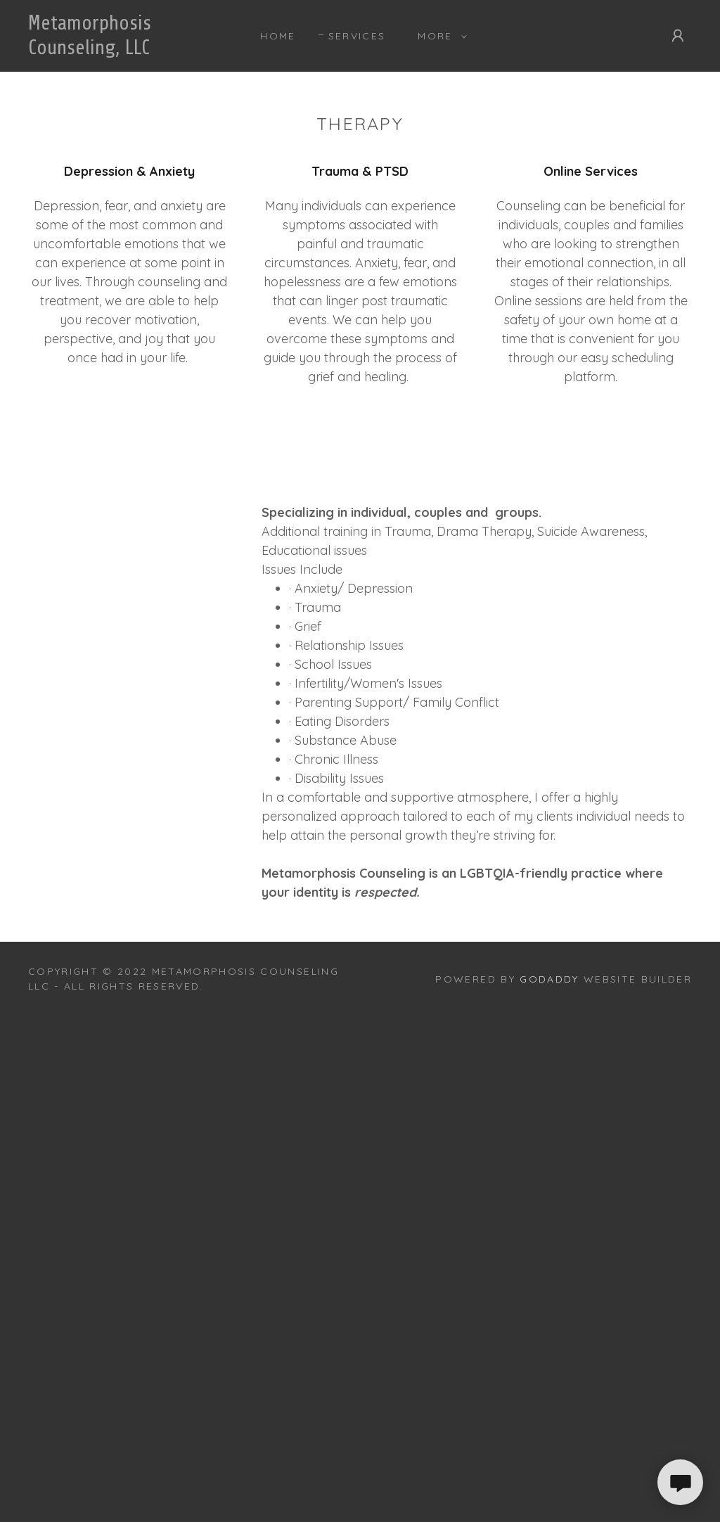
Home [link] (277, 36)
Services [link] (357, 36)
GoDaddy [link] (549, 979)
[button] (438, 35)
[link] (116, 49)
